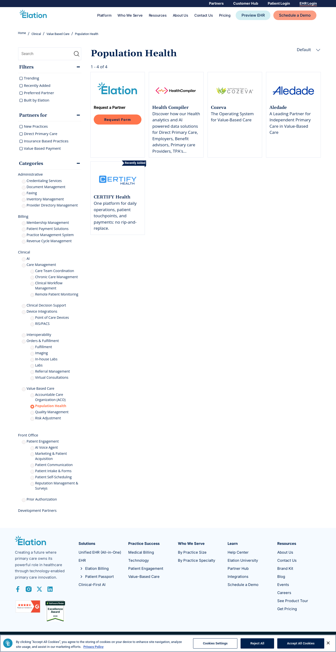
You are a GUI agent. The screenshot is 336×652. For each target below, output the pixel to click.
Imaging (41, 353)
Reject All (257, 643)
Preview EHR (253, 15)
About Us (180, 16)
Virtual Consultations (52, 378)
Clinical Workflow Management (49, 286)
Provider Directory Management (52, 205)
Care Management (41, 265)
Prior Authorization (42, 499)
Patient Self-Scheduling (53, 477)
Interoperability (39, 335)
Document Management (46, 187)
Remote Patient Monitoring (56, 294)
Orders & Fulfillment (43, 341)
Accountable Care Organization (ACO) (50, 397)
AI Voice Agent (46, 448)
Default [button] (308, 50)
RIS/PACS (42, 324)
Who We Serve (129, 16)
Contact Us (203, 16)
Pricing (225, 16)
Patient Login (278, 3)
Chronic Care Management (56, 277)
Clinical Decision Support (46, 305)
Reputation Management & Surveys (56, 486)
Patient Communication (54, 465)
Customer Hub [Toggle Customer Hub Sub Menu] (244, 3)
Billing (23, 216)
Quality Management (52, 412)
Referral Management (52, 371)
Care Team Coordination (54, 271)
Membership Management (48, 223)
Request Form (117, 120)
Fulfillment (43, 347)
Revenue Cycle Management (49, 241)
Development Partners (37, 510)
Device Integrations (42, 311)
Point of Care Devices (52, 318)
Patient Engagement (43, 441)
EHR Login (308, 3)
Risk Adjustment (48, 418)
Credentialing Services (44, 181)
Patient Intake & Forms (53, 471)
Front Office (28, 435)
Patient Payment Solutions (48, 229)
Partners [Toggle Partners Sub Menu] (214, 3)
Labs (39, 365)
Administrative (30, 174)
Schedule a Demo (295, 15)
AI (28, 259)
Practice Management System (50, 235)
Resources (158, 16)
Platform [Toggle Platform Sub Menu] (104, 16)
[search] (49, 54)
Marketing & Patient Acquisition (51, 456)
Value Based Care (40, 389)
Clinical (24, 252)
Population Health (50, 406)
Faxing (32, 193)
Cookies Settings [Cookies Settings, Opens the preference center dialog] (215, 643)
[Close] (328, 643)
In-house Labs (46, 359)
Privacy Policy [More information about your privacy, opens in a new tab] (93, 647)
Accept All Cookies (300, 643)
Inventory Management (45, 199)
